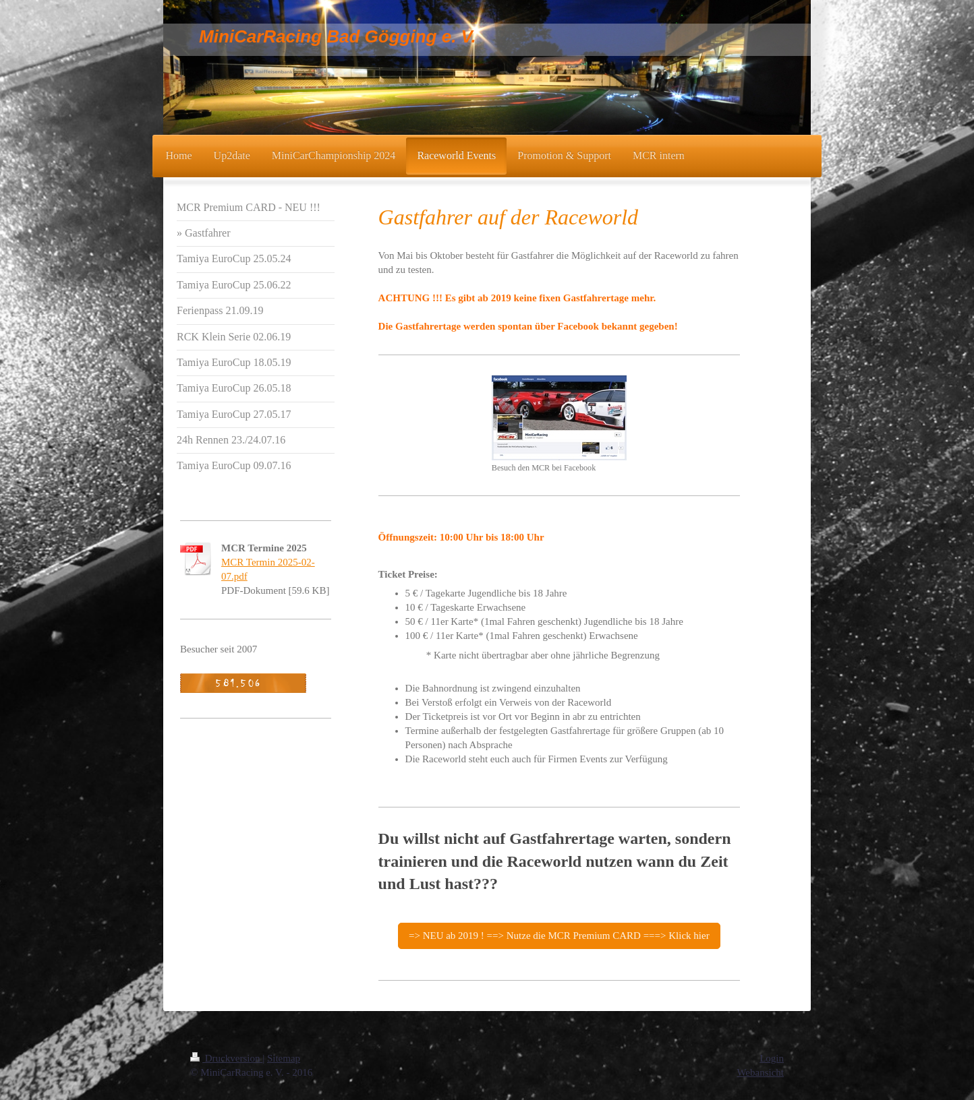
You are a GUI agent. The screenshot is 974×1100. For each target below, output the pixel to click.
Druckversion (226, 1058)
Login (772, 1058)
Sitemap (283, 1058)
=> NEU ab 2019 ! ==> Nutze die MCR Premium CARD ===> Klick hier (559, 935)
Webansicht (760, 1072)
